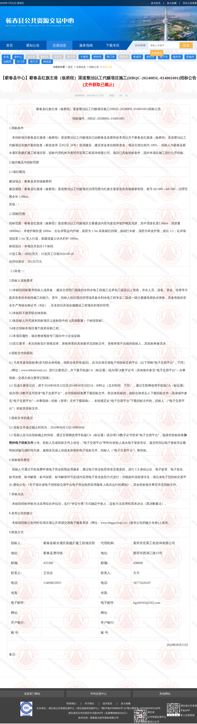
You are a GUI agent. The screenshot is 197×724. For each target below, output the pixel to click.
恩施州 (190, 56)
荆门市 (111, 56)
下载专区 (113, 45)
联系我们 (71, 703)
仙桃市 (7, 61)
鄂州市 (124, 56)
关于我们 (89, 703)
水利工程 (107, 67)
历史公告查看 (190, 3)
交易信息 (59, 45)
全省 (6, 56)
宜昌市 (58, 56)
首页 (9, 45)
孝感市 (137, 56)
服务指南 (86, 45)
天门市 (21, 61)
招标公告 (94, 67)
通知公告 (33, 45)
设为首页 (155, 3)
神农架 (47, 61)
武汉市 (31, 56)
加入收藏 (171, 3)
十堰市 (84, 56)
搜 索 (186, 45)
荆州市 (97, 56)
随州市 (177, 56)
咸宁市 (164, 56)
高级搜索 (156, 53)
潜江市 (34, 61)
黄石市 (71, 56)
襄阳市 (44, 56)
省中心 (18, 56)
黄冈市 (150, 56)
